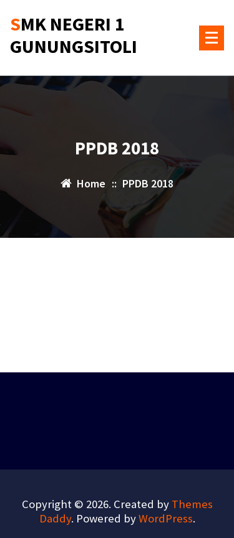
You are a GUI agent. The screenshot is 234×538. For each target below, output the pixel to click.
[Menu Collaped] (211, 38)
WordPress (166, 518)
